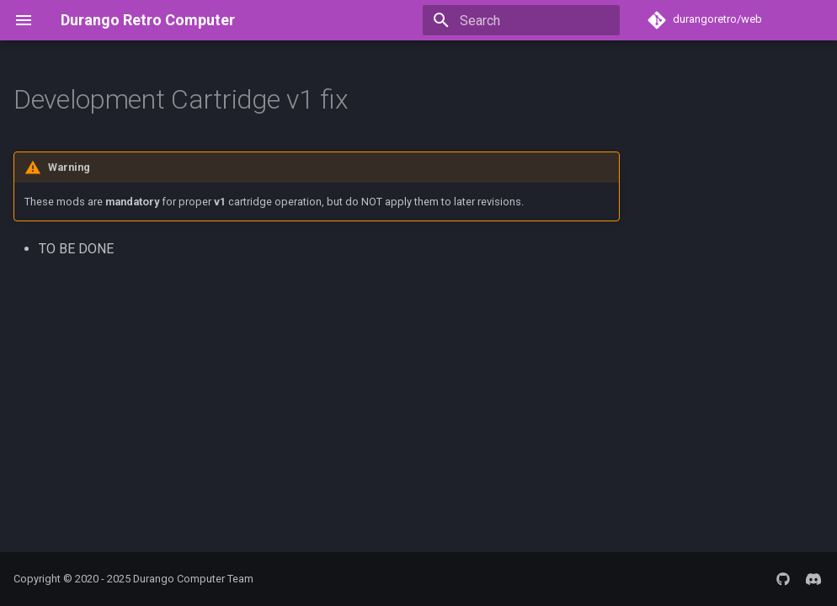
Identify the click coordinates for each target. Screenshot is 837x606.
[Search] (521, 20)
